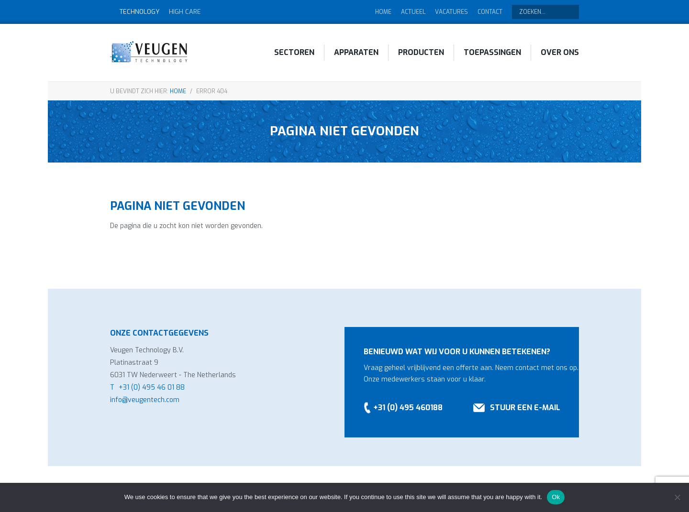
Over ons (560, 52)
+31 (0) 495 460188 (408, 408)
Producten (421, 52)
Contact (490, 12)
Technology (139, 12)
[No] (677, 497)
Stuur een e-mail (525, 408)
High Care (185, 12)
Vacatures (451, 12)
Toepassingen (492, 52)
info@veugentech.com (144, 399)
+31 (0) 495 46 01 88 (152, 387)
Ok (556, 497)
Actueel (413, 12)
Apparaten (356, 52)
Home (383, 12)
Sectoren (294, 52)
